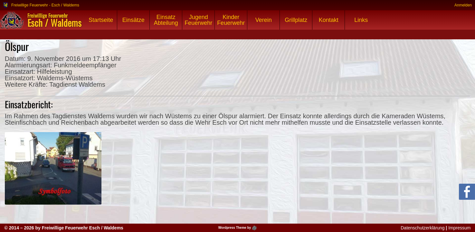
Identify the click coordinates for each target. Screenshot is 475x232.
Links (361, 20)
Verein (263, 20)
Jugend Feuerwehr (198, 20)
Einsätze (133, 20)
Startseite (101, 20)
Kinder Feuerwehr (231, 20)
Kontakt (328, 20)
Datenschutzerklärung (422, 227)
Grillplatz (296, 20)
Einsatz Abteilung (166, 20)
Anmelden (463, 5)
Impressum (459, 227)
